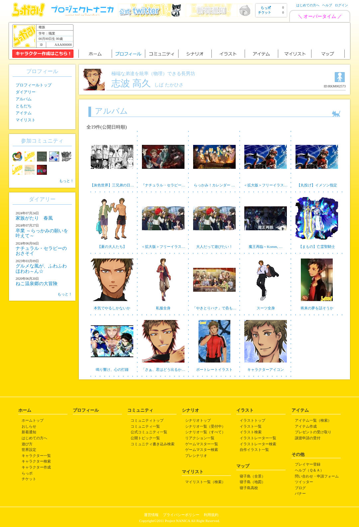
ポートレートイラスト (214, 369)
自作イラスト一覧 (254, 450)
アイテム (24, 113)
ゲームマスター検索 (201, 450)
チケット (29, 479)
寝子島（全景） (252, 476)
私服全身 (163, 308)
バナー (300, 493)
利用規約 (211, 515)
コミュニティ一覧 (145, 426)
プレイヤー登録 (307, 464)
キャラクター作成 (36, 467)
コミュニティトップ (147, 420)
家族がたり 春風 (34, 218)
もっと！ (66, 181)
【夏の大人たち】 (112, 247)
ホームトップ (33, 420)
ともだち (24, 106)
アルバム (24, 99)
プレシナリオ (196, 456)
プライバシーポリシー (181, 515)
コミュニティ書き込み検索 (153, 444)
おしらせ (29, 426)
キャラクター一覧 (36, 456)
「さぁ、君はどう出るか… (163, 369)
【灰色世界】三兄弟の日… (112, 185)
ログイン (341, 5)
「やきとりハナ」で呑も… (214, 308)
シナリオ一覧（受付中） (205, 426)
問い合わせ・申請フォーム (317, 476)
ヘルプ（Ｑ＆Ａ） (309, 470)
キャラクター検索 (36, 461)
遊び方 (27, 444)
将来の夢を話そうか (316, 308)
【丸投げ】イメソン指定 (317, 185)
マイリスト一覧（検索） (205, 482)
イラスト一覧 (251, 426)
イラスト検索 (251, 432)
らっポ (27, 473)
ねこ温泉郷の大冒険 (37, 283)
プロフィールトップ (34, 85)
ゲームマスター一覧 (201, 444)
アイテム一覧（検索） (313, 420)
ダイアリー (26, 92)
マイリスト (26, 120)
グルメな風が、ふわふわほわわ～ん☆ (41, 268)
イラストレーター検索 (258, 444)
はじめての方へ (307, 5)
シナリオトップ (198, 420)
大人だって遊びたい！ (214, 247)
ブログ (300, 488)
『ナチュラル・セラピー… (163, 185)
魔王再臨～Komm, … (266, 247)
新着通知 (29, 432)
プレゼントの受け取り (313, 432)
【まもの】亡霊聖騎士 (317, 247)
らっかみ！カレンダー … (214, 185)
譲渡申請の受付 (307, 438)
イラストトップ (252, 420)
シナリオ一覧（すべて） (205, 432)
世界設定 (29, 450)
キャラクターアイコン (265, 369)
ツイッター (304, 482)
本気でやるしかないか (112, 308)
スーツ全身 (266, 308)
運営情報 (151, 515)
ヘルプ (327, 5)
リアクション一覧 (199, 438)
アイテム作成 (306, 426)
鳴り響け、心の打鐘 (112, 369)
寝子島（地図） (252, 482)
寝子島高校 (249, 488)
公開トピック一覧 (145, 438)
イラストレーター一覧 (258, 438)
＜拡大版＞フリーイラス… (266, 185)
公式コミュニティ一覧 (149, 432)
